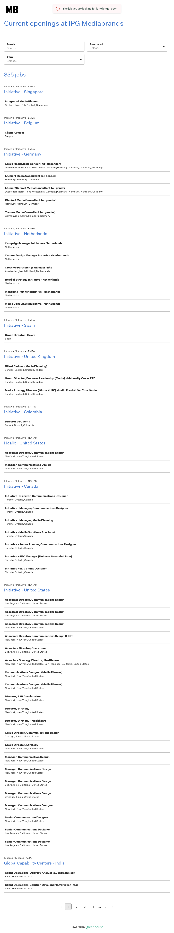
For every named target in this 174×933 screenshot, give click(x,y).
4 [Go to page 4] (93, 906)
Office (10, 57)
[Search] (44, 48)
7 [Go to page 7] (106, 906)
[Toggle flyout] (164, 47)
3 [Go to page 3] (85, 906)
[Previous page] (61, 906)
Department (96, 44)
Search (11, 44)
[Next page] (112, 906)
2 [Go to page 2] (76, 906)
